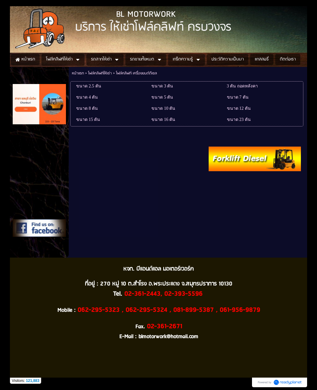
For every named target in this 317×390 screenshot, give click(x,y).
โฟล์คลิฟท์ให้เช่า (100, 73)
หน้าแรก (78, 73)
